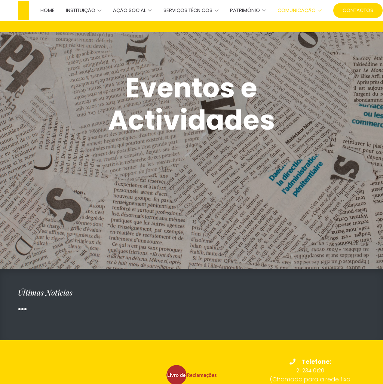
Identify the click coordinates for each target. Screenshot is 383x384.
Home (47, 10)
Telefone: (310, 361)
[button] (78, 10)
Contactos (358, 10)
